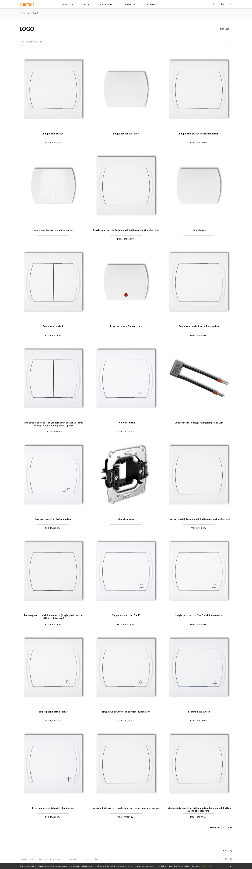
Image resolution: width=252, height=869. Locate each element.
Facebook (222, 859)
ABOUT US (67, 4)
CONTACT (152, 4)
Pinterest (231, 859)
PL (214, 4)
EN (222, 4)
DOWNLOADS (130, 4)
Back (226, 850)
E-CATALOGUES (106, 4)
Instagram (226, 859)
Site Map (73, 859)
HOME (23, 12)
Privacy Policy (207, 866)
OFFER (85, 4)
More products (219, 827)
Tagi (109, 859)
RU (231, 4)
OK (230, 866)
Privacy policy (92, 859)
